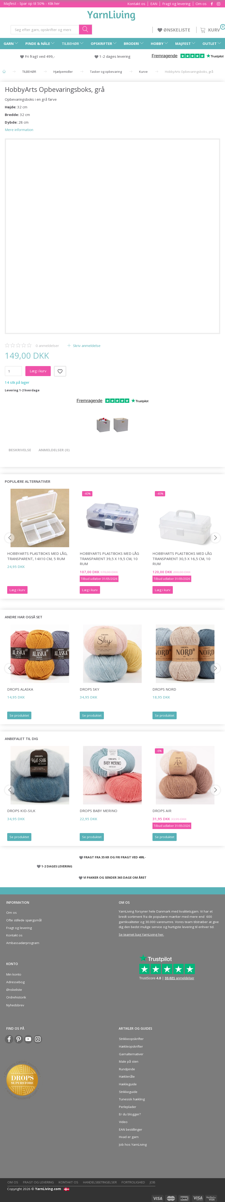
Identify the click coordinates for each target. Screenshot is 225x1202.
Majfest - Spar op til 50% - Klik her (32, 3)
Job (152, 1182)
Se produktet (19, 715)
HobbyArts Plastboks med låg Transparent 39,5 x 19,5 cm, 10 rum (109, 558)
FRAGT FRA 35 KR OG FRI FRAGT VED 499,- (115, 857)
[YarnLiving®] (111, 14)
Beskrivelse (20, 449)
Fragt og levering (176, 3)
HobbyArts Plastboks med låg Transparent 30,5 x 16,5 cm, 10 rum (182, 558)
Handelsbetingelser (100, 1182)
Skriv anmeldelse (86, 345)
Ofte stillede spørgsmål (24, 920)
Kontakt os (136, 3)
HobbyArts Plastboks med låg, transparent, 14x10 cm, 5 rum (37, 556)
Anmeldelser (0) (54, 449)
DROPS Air (161, 810)
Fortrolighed (133, 1182)
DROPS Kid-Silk (21, 810)
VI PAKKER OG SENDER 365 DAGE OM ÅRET (114, 877)
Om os (201, 3)
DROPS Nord (164, 689)
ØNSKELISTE (174, 30)
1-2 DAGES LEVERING (56, 866)
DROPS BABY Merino (98, 810)
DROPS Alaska (20, 689)
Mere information (19, 129)
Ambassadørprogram (22, 943)
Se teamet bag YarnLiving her (141, 934)
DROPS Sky (89, 689)
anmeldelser (47, 345)
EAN (153, 3)
